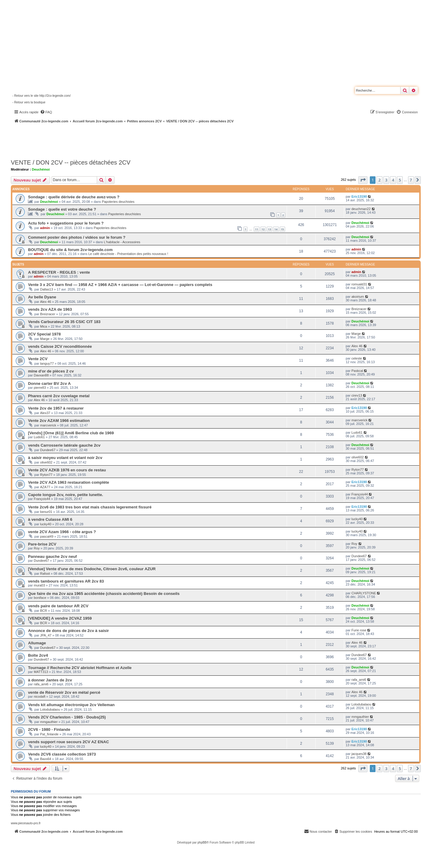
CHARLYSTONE (363, 593)
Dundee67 (47, 450)
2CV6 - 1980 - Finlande (49, 729)
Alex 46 (45, 301)
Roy (37, 548)
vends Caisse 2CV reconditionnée (60, 346)
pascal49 (46, 536)
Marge (44, 339)
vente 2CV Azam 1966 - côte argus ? (62, 532)
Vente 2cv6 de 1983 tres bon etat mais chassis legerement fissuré (90, 507)
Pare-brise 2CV (42, 544)
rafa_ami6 (41, 684)
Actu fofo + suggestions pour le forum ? (66, 223)
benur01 (46, 512)
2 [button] (379, 180)
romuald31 (359, 284)
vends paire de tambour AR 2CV (58, 606)
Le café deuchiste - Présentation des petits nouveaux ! (128, 254)
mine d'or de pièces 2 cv (51, 371)
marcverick (48, 425)
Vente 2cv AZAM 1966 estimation (59, 420)
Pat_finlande (49, 734)
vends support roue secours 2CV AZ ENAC (68, 742)
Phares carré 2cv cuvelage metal (59, 396)
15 (282, 229)
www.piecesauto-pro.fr (26, 823)
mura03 (39, 585)
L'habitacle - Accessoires (122, 242)
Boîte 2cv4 (38, 655)
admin (45, 228)
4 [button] (393, 180)
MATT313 (41, 672)
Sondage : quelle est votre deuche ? (62, 209)
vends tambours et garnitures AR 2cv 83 (66, 581)
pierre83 (40, 387)
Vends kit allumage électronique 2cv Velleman (71, 705)
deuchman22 (361, 209)
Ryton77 (46, 474)
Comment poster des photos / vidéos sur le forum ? (76, 237)
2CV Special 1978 (44, 334)
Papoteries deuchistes (118, 201)
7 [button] (411, 180)
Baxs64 (45, 759)
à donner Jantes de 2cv (50, 680)
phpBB (201, 842)
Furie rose (358, 630)
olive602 (46, 462)
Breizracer (47, 314)
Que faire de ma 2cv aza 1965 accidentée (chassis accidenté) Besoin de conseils (104, 593)
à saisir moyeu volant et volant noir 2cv (65, 457)
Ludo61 (39, 437)
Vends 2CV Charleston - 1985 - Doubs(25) (67, 717)
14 (275, 229)
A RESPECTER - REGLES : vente (59, 272)
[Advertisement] (161, 140)
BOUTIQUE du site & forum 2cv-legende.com (70, 249)
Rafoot (45, 573)
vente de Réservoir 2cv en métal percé (64, 692)
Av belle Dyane (42, 297)
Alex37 (45, 413)
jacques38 (358, 754)
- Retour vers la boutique (29, 102)
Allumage (37, 643)
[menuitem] (46, 112)
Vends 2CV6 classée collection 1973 (62, 754)
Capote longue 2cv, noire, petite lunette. (65, 494)
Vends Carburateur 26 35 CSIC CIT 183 (64, 321)
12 (263, 229)
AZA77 (45, 487)
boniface (40, 597)
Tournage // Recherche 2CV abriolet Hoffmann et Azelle (80, 667)
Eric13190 (359, 196)
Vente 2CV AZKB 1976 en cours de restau (67, 470)
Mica (43, 326)
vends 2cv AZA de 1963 (50, 309)
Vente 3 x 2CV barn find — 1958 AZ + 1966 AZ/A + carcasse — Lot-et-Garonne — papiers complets (120, 284)
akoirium (357, 296)
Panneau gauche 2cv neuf (52, 556)
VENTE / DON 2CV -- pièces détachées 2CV (71, 162)
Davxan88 (41, 375)
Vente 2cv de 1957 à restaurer (56, 408)
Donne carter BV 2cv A (49, 383)
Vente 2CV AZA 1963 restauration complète (68, 482)
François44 (42, 499)
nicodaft (40, 696)
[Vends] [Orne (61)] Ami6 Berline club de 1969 (71, 433)
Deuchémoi (41, 169)
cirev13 (356, 395)
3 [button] (386, 180)
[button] (362, 180)
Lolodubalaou (50, 709)
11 (256, 229)
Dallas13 (46, 289)
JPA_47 (46, 635)
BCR (43, 610)
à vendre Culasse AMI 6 (50, 519)
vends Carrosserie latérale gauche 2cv (64, 445)
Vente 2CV (38, 359)
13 (269, 229)
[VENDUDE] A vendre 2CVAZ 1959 (60, 618)
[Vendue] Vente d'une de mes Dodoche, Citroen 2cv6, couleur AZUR (92, 569)
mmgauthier (49, 722)
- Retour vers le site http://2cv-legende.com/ (41, 95)
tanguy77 (47, 363)
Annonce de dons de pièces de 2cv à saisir (68, 630)
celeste (356, 358)
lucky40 (45, 524)
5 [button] (400, 180)
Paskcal (357, 370)
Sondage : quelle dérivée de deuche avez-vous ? (73, 197)
